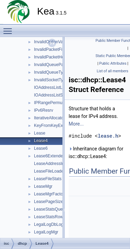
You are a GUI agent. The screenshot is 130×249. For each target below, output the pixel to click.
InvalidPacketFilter (51, 49)
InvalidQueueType (51, 72)
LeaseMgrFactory (50, 194)
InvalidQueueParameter (56, 64)
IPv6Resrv (43, 110)
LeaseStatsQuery (50, 209)
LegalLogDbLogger (51, 224)
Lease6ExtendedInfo (53, 156)
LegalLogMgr (46, 232)
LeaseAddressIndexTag (55, 163)
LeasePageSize (48, 201)
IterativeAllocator (49, 118)
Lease (39, 133)
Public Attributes (113, 63)
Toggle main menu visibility (9, 28)
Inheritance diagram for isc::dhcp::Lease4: (96, 152)
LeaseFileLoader (49, 171)
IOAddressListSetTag (53, 95)
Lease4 (40, 140)
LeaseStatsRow (48, 216)
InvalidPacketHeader (53, 57)
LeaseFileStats (47, 178)
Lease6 (40, 148)
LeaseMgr (43, 186)
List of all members (112, 71)
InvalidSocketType (51, 79)
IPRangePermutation (53, 102)
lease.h (108, 136)
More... (76, 124)
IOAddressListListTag (53, 87)
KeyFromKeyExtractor (54, 125)
